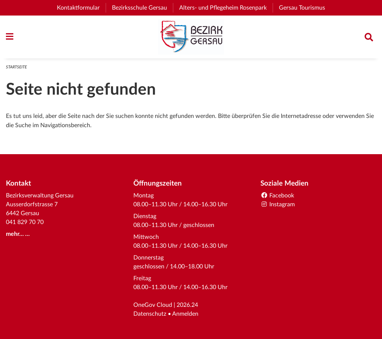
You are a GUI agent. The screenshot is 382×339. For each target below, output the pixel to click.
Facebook (277, 196)
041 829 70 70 (25, 222)
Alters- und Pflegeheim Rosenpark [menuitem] (226, 8)
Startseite (16, 67)
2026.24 (187, 305)
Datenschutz (149, 314)
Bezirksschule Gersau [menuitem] (142, 8)
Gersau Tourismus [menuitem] (305, 8)
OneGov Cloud (152, 305)
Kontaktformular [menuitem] (78, 8)
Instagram (277, 204)
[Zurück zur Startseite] (191, 37)
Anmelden (185, 314)
